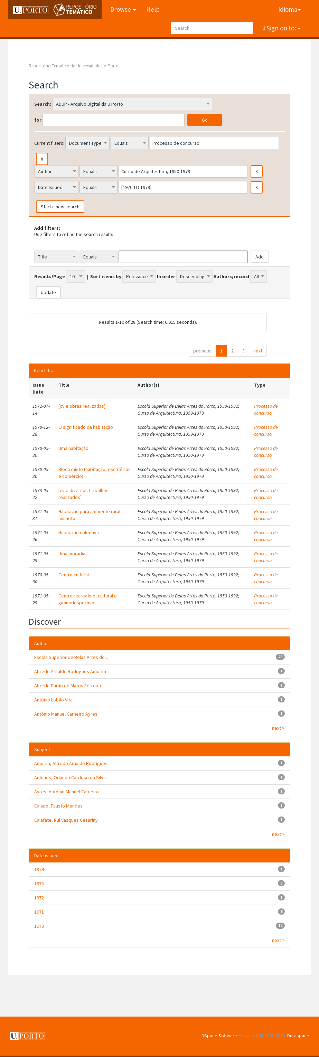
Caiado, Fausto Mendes (58, 806)
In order (166, 276)
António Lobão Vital (54, 700)
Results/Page (49, 276)
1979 (39, 869)
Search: (42, 104)
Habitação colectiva (78, 532)
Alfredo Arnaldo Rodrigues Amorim (70, 671)
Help (153, 9)
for (37, 120)
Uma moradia (71, 553)
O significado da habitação (85, 427)
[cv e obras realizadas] (81, 406)
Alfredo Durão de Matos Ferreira (67, 685)
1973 (39, 883)
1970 (39, 926)
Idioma (289, 9)
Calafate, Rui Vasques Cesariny (66, 820)
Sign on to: (283, 28)
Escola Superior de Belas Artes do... (71, 657)
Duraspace (298, 1035)
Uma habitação (73, 448)
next (257, 351)
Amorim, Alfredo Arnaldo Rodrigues (70, 763)
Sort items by (105, 276)
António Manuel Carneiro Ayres (65, 714)
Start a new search (60, 207)
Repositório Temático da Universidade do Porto (74, 66)
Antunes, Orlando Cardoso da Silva (70, 777)
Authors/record (231, 276)
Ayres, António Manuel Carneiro (66, 792)
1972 (39, 898)
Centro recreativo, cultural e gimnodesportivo (87, 599)
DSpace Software (219, 1035)
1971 (39, 912)
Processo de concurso (266, 409)
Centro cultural (73, 575)
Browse (123, 9)
